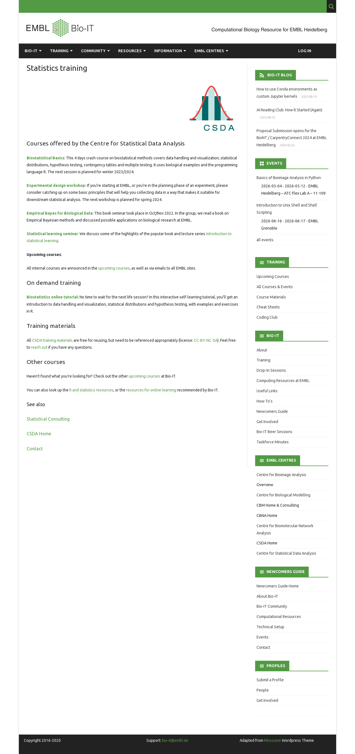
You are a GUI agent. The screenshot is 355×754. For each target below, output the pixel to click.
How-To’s (265, 401)
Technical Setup (270, 627)
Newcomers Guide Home (278, 586)
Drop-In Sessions (271, 370)
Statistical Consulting (48, 418)
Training (59, 51)
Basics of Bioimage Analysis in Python (289, 177)
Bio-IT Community (272, 606)
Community (93, 51)
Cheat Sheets (268, 307)
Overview (265, 484)
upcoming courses (114, 268)
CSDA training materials (52, 340)
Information (168, 51)
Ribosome (272, 740)
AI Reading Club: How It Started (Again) (289, 110)
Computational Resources (279, 616)
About (262, 350)
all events (265, 240)
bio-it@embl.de (175, 740)
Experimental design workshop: (56, 185)
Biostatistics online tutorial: (53, 297)
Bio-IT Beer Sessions (274, 431)
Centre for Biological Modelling (283, 495)
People (263, 690)
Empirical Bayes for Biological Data (60, 213)
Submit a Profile (270, 680)
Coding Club (267, 317)
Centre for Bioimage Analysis (281, 474)
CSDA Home (39, 433)
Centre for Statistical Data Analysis (286, 553)
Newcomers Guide (272, 411)
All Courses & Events (275, 287)
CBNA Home (267, 515)
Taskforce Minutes (273, 442)
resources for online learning (151, 390)
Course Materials (271, 297)
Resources (130, 51)
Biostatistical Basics (45, 158)
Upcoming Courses (273, 276)
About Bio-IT (267, 596)
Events (262, 637)
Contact (35, 448)
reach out (39, 347)
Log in (304, 51)
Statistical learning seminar (52, 234)
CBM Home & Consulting (278, 505)
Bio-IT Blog (279, 75)
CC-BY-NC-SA (205, 340)
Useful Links (267, 391)
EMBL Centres (209, 51)
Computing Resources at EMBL (283, 380)
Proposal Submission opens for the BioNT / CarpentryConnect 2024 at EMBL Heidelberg (292, 138)
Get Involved (267, 421)
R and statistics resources (91, 390)
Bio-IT (31, 51)
